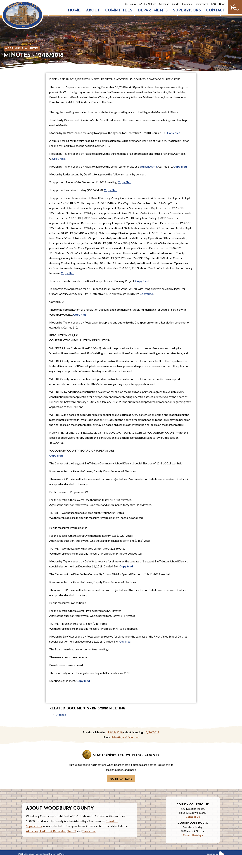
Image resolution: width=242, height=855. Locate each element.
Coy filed (125, 641)
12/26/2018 (151, 732)
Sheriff (71, 831)
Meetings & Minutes (22, 48)
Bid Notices (150, 4)
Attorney (32, 831)
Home (74, 10)
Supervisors (187, 10)
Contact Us (193, 816)
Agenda (61, 714)
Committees (118, 10)
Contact (215, 10)
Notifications (121, 778)
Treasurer (89, 831)
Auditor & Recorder (52, 831)
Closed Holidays (193, 835)
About (93, 10)
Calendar (164, 4)
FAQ (213, 4)
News (222, 4)
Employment (201, 4)
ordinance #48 (148, 166)
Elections (187, 4)
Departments (153, 10)
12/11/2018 (115, 732)
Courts (175, 4)
